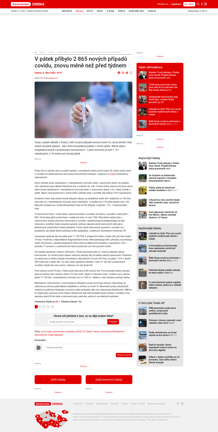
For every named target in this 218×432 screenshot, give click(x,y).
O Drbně (89, 403)
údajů (113, 174)
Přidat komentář (124, 355)
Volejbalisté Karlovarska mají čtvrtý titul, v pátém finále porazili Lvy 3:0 (163, 100)
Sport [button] (100, 11)
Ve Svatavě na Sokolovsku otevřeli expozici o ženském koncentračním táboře (162, 178)
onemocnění (59, 331)
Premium (83, 163)
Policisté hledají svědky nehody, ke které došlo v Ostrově (164, 271)
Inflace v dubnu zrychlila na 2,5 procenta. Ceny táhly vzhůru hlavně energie (164, 360)
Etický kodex (102, 403)
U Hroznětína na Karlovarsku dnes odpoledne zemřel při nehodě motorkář (163, 248)
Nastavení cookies (156, 403)
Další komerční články (109, 379)
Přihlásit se (162, 4)
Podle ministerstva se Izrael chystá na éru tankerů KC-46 (163, 333)
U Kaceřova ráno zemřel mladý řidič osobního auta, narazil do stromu (164, 203)
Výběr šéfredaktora (150, 67)
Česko (89, 331)
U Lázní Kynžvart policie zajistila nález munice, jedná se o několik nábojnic (165, 285)
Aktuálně (67, 11)
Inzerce (152, 11)
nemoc (96, 331)
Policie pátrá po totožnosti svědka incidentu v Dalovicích (163, 189)
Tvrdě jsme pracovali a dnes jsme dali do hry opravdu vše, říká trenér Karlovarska (163, 87)
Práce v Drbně (138, 403)
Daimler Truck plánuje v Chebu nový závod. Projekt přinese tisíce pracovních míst (164, 75)
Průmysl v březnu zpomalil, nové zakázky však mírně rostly (165, 321)
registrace (176, 4)
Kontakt (114, 403)
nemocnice (106, 331)
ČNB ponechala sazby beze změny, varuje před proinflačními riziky (162, 311)
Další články (58, 379)
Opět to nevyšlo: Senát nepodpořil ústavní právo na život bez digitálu (163, 347)
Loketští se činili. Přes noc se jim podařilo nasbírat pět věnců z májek (165, 112)
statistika (70, 331)
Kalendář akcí (136, 11)
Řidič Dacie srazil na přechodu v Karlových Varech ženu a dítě (164, 122)
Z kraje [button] (110, 11)
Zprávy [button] (79, 11)
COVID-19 (80, 331)
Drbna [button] (121, 11)
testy (49, 331)
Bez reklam (189, 4)
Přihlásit (113, 321)
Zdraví (51, 52)
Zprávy (42, 52)
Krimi (90, 11)
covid (43, 331)
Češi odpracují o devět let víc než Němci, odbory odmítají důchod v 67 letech (163, 215)
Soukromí (77, 403)
